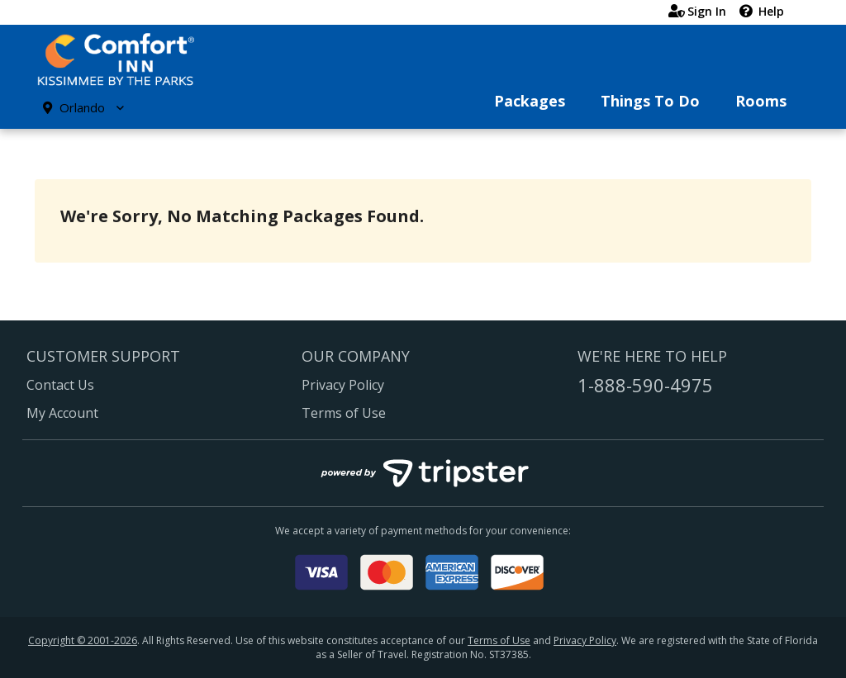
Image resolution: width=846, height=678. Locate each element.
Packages (529, 101)
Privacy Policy (343, 385)
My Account (62, 413)
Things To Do (650, 101)
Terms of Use (344, 413)
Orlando (83, 107)
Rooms (761, 101)
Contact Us (60, 385)
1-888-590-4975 (645, 384)
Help (761, 11)
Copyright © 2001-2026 (82, 640)
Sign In (697, 11)
